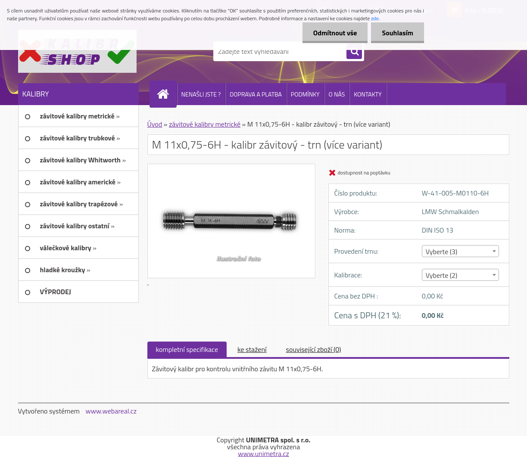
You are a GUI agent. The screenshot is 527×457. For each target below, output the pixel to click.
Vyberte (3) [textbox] (442, 251)
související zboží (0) (313, 349)
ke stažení (252, 349)
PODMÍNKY (305, 94)
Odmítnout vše (335, 33)
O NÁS (337, 94)
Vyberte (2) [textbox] (442, 275)
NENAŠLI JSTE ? (201, 94)
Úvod (154, 124)
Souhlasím (397, 33)
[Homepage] (167, 94)
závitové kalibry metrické (204, 124)
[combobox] (460, 251)
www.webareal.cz (111, 411)
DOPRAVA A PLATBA (256, 94)
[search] (354, 52)
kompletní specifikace (187, 349)
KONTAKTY (367, 94)
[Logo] (77, 51)
